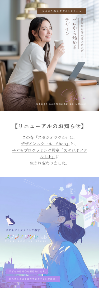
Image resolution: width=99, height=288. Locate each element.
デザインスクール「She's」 (45, 143)
